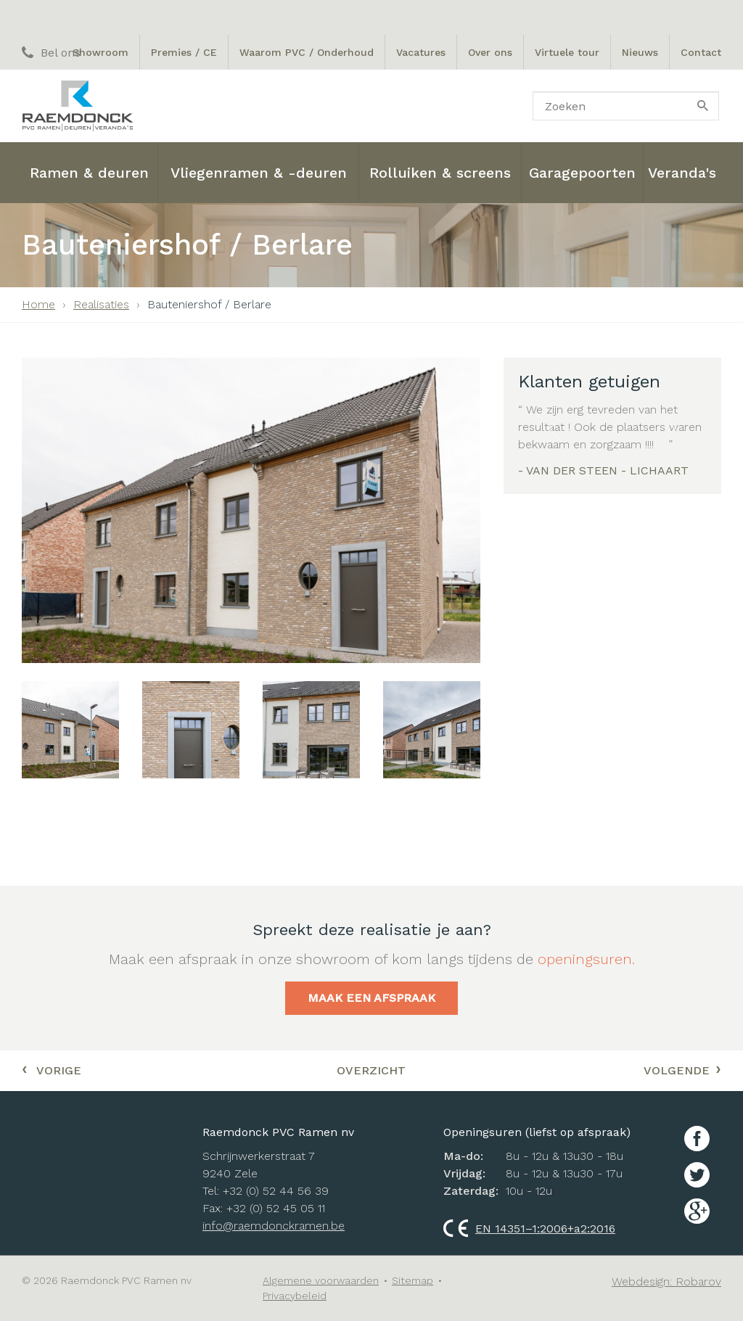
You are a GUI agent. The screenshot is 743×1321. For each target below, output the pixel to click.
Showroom (100, 52)
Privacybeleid (295, 1295)
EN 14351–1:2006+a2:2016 (529, 1228)
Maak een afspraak (371, 998)
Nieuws (640, 52)
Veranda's (682, 172)
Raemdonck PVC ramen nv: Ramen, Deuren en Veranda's (77, 106)
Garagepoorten (582, 172)
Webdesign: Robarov (666, 1281)
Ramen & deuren (89, 172)
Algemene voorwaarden (321, 1280)
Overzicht (371, 1070)
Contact (701, 52)
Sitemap (412, 1280)
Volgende (682, 1068)
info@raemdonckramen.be (273, 1225)
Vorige (51, 1068)
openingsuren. (586, 959)
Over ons (490, 52)
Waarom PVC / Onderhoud (306, 52)
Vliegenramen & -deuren (259, 172)
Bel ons (51, 52)
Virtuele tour (567, 52)
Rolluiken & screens (440, 172)
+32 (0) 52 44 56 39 (276, 1191)
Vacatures (421, 52)
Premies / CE (184, 52)
